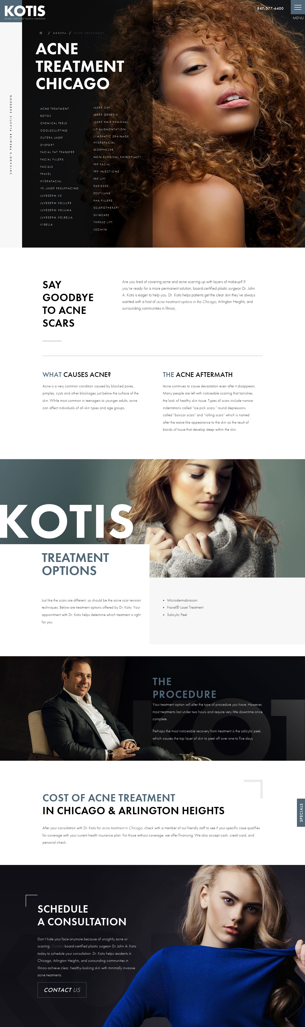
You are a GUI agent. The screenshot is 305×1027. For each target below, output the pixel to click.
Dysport (47, 145)
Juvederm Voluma (56, 210)
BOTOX (46, 116)
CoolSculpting (54, 130)
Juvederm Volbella (56, 217)
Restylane (102, 193)
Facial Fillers (52, 159)
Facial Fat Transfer (57, 152)
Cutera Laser (51, 138)
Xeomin (100, 229)
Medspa (60, 33)
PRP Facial (102, 164)
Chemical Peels (53, 123)
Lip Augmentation (110, 129)
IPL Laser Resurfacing (59, 188)
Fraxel (45, 174)
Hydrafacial (51, 181)
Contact (57, 946)
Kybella (46, 224)
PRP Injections (106, 171)
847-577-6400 (270, 8)
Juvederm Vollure (56, 203)
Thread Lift (103, 222)
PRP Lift (100, 179)
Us (62, 990)
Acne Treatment (89, 33)
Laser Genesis (106, 115)
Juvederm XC (51, 196)
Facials (46, 167)
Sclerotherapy (106, 208)
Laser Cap (102, 107)
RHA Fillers (103, 201)
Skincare (101, 215)
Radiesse (101, 186)
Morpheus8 (104, 150)
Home (41, 33)
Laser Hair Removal (111, 122)
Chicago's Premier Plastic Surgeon (10, 134)
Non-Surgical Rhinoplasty (118, 157)
